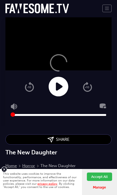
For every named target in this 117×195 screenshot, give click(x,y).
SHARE (58, 139)
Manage (99, 187)
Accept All (99, 177)
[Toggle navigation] (107, 8)
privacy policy (47, 184)
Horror (28, 165)
